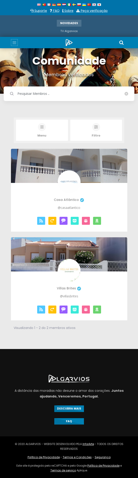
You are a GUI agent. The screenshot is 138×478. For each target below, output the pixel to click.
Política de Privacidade (44, 457)
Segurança (103, 457)
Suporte (38, 10)
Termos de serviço (63, 470)
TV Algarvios (69, 31)
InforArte (88, 444)
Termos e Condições (77, 457)
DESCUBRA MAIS (69, 408)
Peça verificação (92, 10)
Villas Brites (69, 288)
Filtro (96, 135)
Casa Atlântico (69, 200)
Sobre (67, 10)
